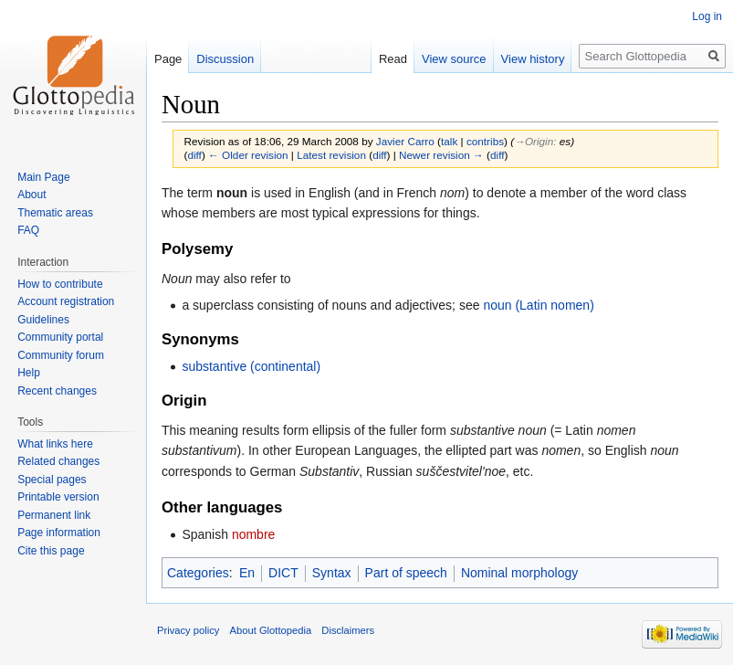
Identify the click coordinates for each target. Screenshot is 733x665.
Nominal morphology (519, 572)
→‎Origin (533, 141)
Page (168, 59)
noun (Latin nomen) (538, 305)
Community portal (60, 337)
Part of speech (406, 572)
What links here (55, 444)
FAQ (28, 230)
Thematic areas (55, 212)
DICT (283, 572)
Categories (198, 572)
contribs (485, 141)
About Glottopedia (271, 630)
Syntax (331, 572)
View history (533, 59)
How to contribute (59, 284)
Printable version (58, 497)
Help (28, 372)
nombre (253, 534)
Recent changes (57, 391)
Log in (707, 16)
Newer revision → (441, 155)
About (31, 194)
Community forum (60, 355)
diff (194, 155)
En (247, 572)
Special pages (51, 479)
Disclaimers (347, 630)
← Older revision (248, 155)
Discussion (225, 59)
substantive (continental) (251, 366)
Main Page (43, 177)
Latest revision (331, 155)
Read (393, 59)
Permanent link (53, 515)
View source (454, 59)
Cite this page (50, 550)
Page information (58, 532)
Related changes (58, 461)
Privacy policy (188, 630)
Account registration (65, 301)
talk (449, 141)
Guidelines (43, 319)
